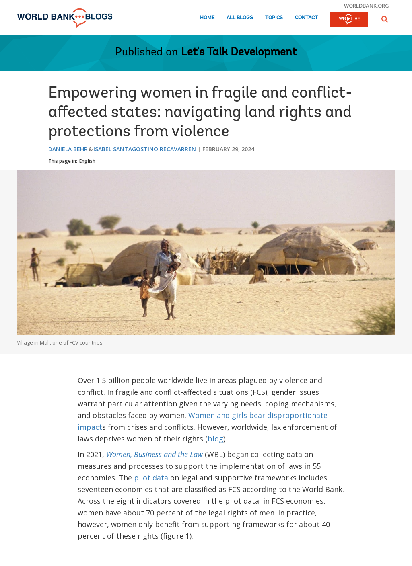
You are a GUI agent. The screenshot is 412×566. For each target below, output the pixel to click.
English (87, 161)
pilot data (151, 477)
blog (215, 438)
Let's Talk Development (239, 52)
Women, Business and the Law (154, 454)
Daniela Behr (68, 149)
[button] (384, 19)
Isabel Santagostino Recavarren (144, 149)
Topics (274, 18)
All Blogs (240, 18)
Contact (306, 18)
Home (207, 18)
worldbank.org (366, 5)
